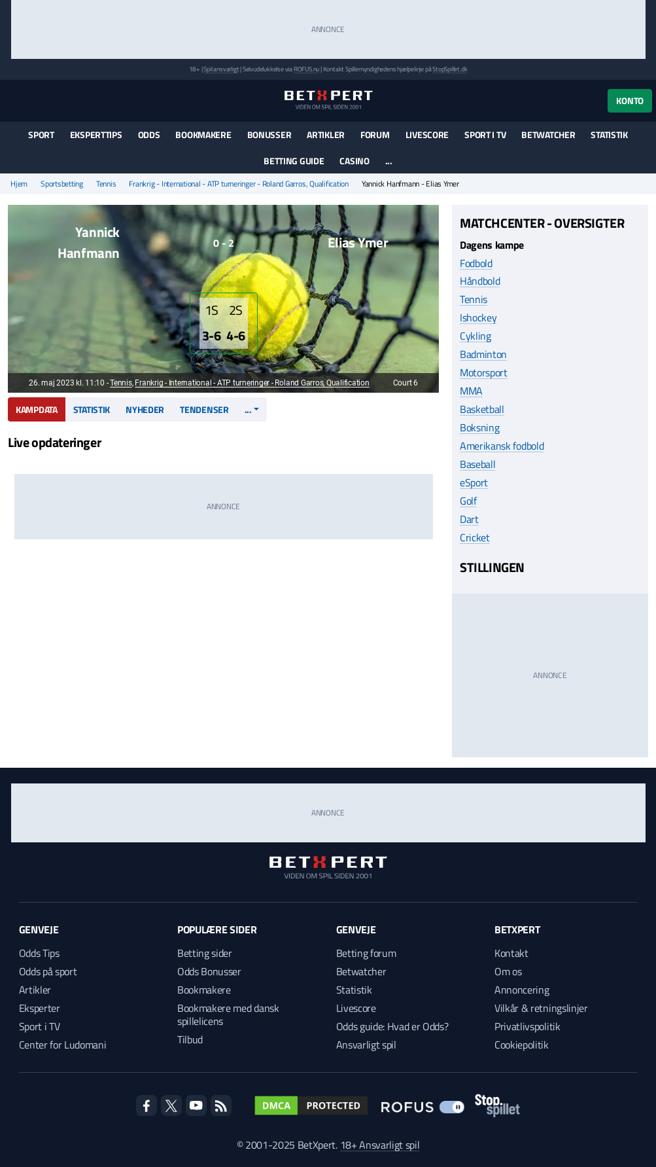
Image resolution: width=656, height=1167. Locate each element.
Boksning (479, 427)
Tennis (106, 184)
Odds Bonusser (209, 971)
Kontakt (511, 953)
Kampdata (37, 409)
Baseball (477, 464)
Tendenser (204, 409)
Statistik (609, 134)
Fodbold (476, 263)
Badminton (483, 354)
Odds (149, 134)
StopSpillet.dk (449, 69)
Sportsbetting (62, 184)
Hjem (18, 184)
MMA (471, 391)
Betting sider (204, 953)
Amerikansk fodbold (502, 446)
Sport (41, 134)
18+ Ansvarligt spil (380, 1145)
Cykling (475, 336)
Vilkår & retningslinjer (541, 1008)
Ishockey (478, 317)
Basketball (482, 409)
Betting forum (366, 953)
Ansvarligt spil (366, 1044)
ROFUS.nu (306, 69)
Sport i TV (485, 134)
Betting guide (294, 161)
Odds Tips (39, 953)
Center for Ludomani (63, 1044)
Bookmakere (203, 134)
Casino (354, 161)
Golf (468, 501)
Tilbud (190, 1039)
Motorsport (484, 372)
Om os (507, 971)
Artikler (326, 134)
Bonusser (269, 134)
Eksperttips (96, 134)
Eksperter (39, 1008)
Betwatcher (548, 134)
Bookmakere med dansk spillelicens (228, 1014)
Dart (469, 519)
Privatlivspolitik (527, 1026)
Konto (630, 100)
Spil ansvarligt (221, 69)
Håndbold (480, 281)
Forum (375, 134)
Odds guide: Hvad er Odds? (392, 1026)
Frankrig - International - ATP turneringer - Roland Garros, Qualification (238, 184)
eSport (474, 482)
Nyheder (145, 409)
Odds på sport (48, 971)
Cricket (475, 537)
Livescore (427, 134)
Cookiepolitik (521, 1044)
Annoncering (521, 989)
